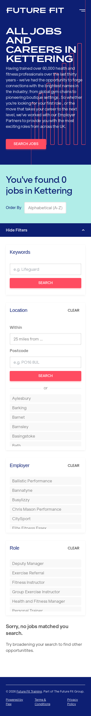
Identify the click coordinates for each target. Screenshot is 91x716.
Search (45, 283)
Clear (73, 310)
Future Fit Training (29, 691)
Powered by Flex (14, 702)
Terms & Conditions (42, 702)
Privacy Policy (72, 702)
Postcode (19, 350)
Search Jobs (26, 144)
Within (16, 327)
